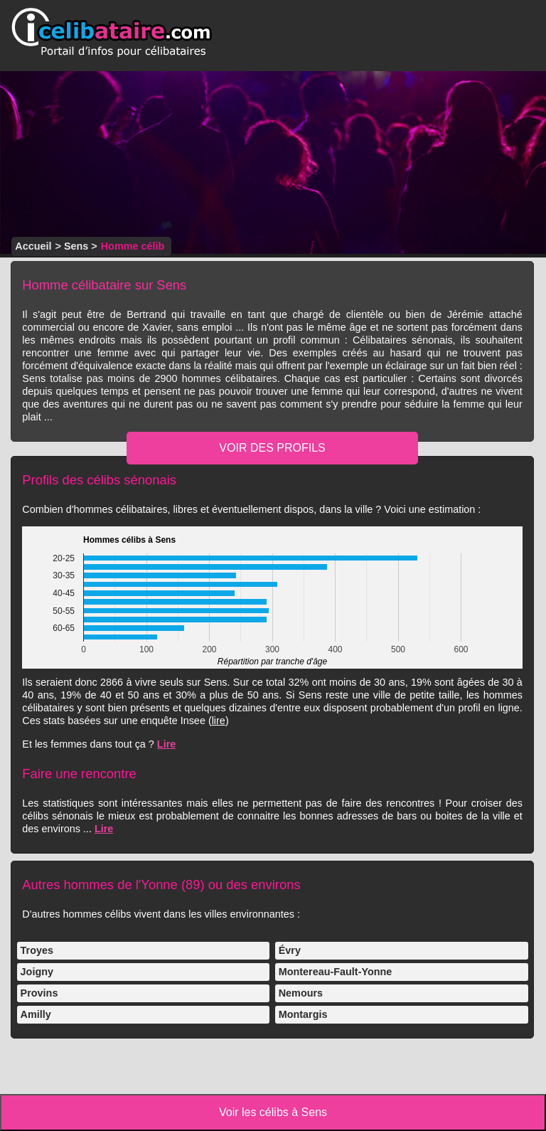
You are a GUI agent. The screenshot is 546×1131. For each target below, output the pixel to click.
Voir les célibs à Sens (273, 1112)
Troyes (37, 950)
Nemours (301, 993)
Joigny (37, 971)
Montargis (303, 1014)
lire (218, 720)
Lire (166, 744)
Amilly (36, 1014)
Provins (39, 993)
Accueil (33, 246)
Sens (76, 246)
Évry (290, 950)
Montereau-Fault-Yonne (335, 971)
